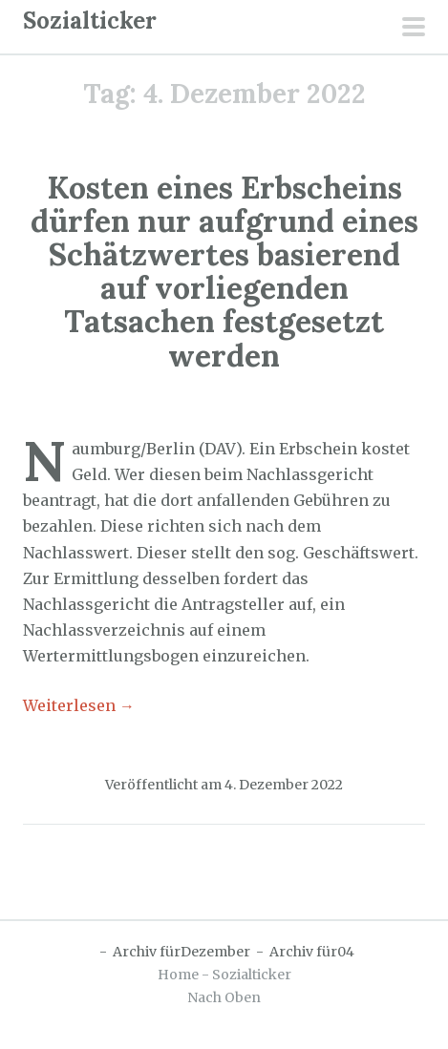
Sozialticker (90, 20)
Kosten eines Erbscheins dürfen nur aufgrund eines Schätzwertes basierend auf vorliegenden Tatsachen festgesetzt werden (224, 271)
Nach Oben (224, 997)
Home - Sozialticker (224, 974)
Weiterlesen (79, 705)
